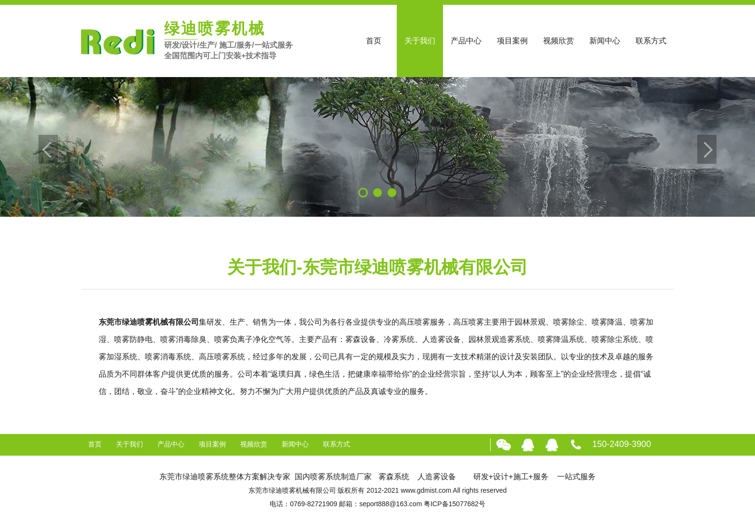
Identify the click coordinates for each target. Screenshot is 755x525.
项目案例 (512, 41)
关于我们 (419, 41)
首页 (373, 41)
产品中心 (466, 41)
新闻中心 (604, 41)
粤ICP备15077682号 (454, 504)
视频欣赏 (558, 41)
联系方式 (651, 41)
